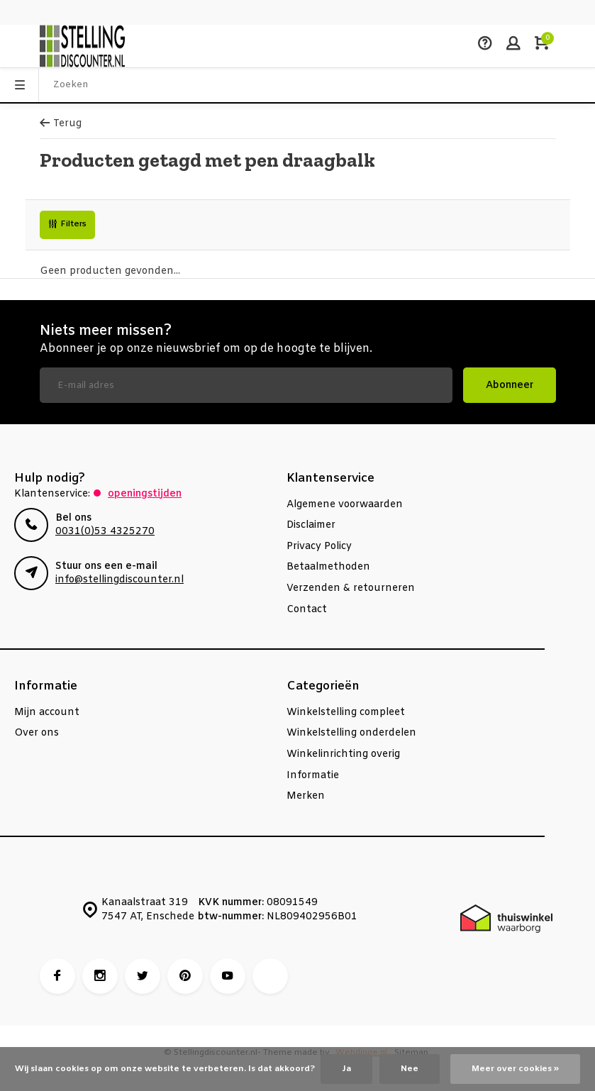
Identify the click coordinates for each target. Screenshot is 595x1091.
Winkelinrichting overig (343, 754)
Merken (306, 796)
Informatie (313, 775)
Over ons (36, 733)
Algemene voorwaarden (345, 504)
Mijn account (46, 712)
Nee (409, 1069)
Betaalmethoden (328, 567)
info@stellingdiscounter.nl (119, 580)
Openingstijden (145, 494)
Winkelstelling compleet (346, 712)
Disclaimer (311, 525)
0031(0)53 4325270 (105, 531)
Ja (346, 1069)
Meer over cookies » (515, 1069)
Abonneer (509, 385)
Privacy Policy (319, 546)
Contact (307, 609)
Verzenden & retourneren (351, 588)
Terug (61, 124)
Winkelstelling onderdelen (351, 733)
